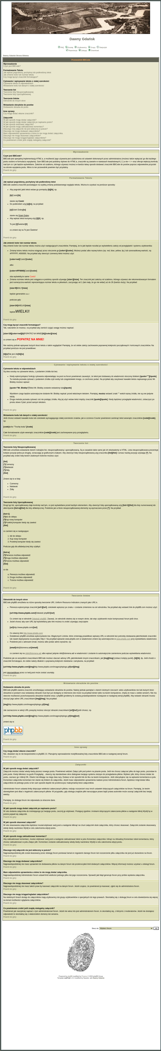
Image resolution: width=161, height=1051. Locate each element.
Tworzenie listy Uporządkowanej (17, 94)
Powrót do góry (9, 170)
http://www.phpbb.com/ (33, 633)
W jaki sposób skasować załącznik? (18, 124)
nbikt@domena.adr (33, 653)
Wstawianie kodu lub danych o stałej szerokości (23, 86)
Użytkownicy (81, 47)
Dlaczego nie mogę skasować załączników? (22, 136)
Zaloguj (83, 50)
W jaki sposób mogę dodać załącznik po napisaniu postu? (28, 122)
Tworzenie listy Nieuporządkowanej (18, 92)
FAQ (61, 47)
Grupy (91, 47)
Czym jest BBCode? (12, 66)
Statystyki (102, 47)
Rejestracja (71, 50)
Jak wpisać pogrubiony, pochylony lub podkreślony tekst (27, 72)
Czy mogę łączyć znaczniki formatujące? (20, 77)
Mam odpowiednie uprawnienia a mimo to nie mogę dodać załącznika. (33, 133)
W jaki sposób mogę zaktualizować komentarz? (23, 127)
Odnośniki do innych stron (14, 101)
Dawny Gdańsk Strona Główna (16, 56)
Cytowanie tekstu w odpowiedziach (18, 83)
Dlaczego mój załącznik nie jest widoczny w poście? (25, 129)
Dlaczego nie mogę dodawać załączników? (21, 131)
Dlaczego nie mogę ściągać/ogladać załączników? (24, 138)
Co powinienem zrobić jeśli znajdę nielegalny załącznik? (27, 140)
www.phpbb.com (123, 639)
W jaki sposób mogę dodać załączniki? (19, 120)
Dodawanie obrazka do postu (15, 107)
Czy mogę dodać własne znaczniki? (18, 113)
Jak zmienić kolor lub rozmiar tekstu (18, 75)
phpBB (70, 976)
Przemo (84, 976)
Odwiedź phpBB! (39, 619)
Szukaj (69, 47)
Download (93, 50)
